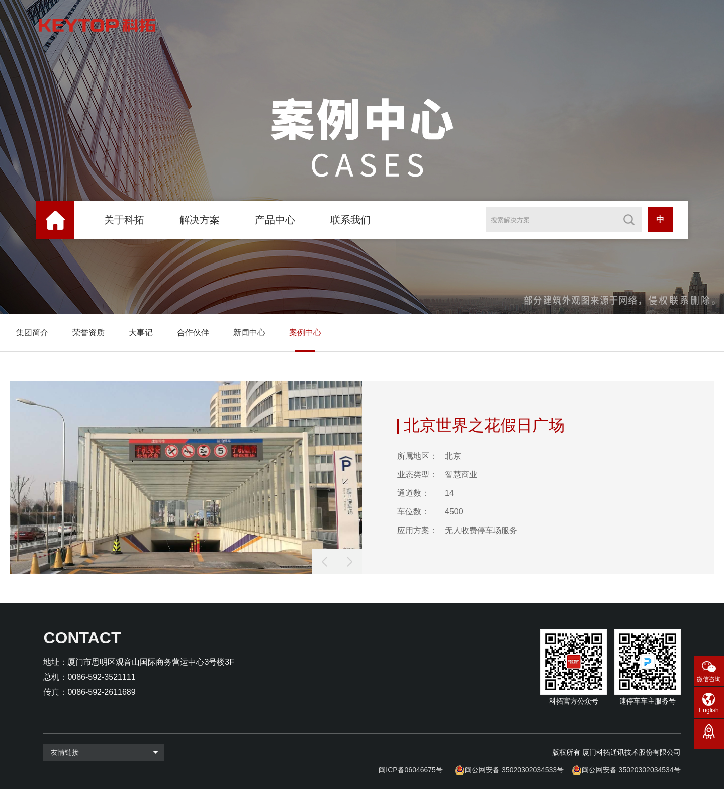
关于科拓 (124, 219)
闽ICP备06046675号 (411, 770)
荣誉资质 (88, 332)
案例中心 (305, 332)
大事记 (141, 332)
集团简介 (32, 332)
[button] (349, 561)
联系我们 (350, 219)
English (708, 710)
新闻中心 (249, 332)
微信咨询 (709, 679)
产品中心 (275, 219)
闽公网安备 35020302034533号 (514, 770)
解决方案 (199, 219)
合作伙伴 (193, 332)
